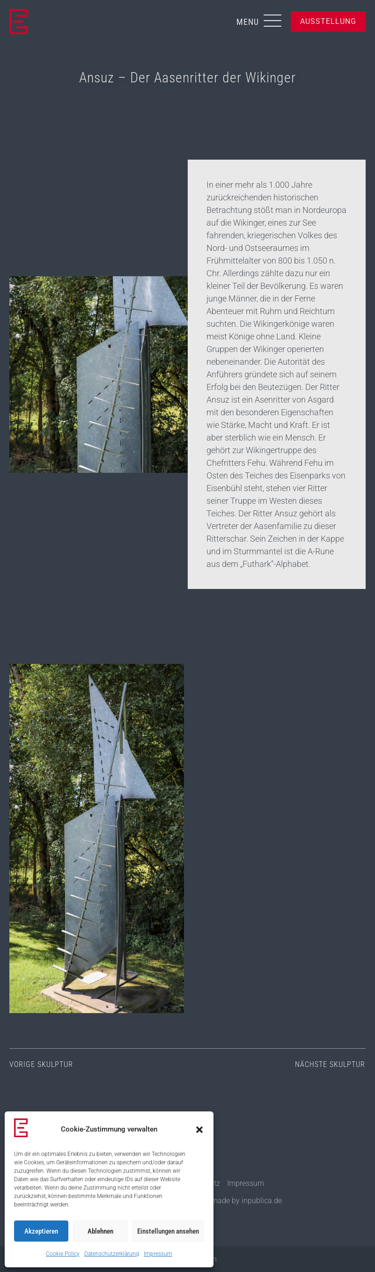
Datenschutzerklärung (111, 1253)
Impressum (158, 1253)
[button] (199, 1129)
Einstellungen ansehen (168, 1231)
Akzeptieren (41, 1231)
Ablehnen (100, 1231)
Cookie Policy (63, 1253)
